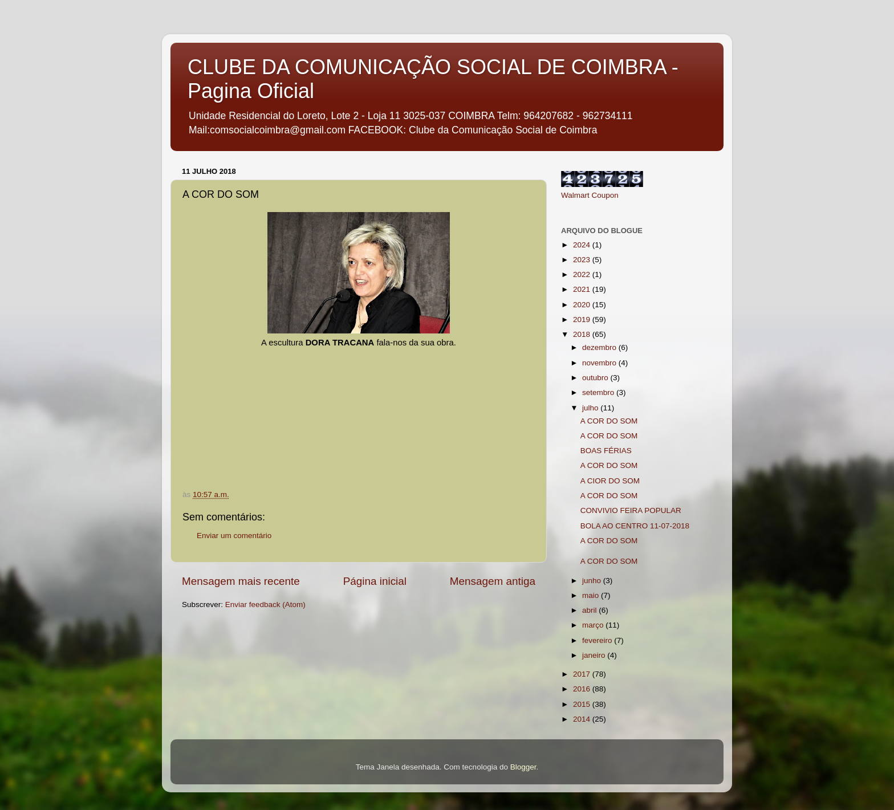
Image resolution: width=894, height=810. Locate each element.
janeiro (594, 655)
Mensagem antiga (492, 581)
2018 (582, 334)
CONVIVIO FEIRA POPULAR (630, 510)
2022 (582, 274)
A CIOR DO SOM (610, 481)
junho (592, 580)
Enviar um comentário (234, 535)
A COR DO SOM (609, 421)
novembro (600, 363)
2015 (582, 704)
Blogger (523, 767)
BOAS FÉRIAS (606, 450)
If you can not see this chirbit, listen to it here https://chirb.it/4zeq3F (368, 391)
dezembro (600, 347)
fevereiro (598, 640)
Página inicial (375, 581)
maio (591, 595)
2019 (582, 319)
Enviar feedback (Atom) (265, 604)
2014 (582, 719)
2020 (582, 304)
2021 (582, 289)
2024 (582, 245)
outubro (596, 377)
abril (590, 610)
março (594, 625)
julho (591, 408)
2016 (582, 689)
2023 (582, 259)
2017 (582, 674)
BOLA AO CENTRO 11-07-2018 (634, 526)
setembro (599, 392)
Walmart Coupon (590, 195)
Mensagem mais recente (241, 581)
